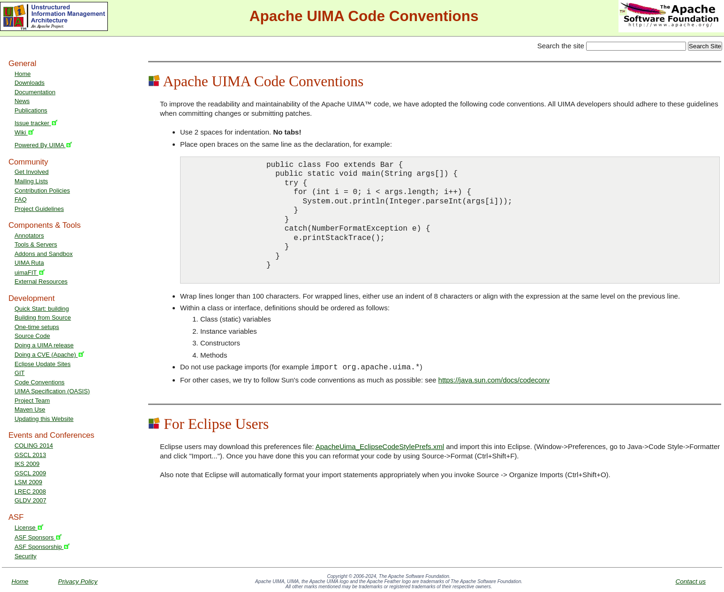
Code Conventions (40, 382)
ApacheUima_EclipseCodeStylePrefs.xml (380, 446)
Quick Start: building (42, 308)
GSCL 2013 (30, 454)
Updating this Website (44, 418)
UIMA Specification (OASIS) (52, 391)
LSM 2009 (28, 482)
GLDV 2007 (30, 500)
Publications (31, 110)
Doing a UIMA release (44, 345)
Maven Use (30, 409)
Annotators (29, 235)
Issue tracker (36, 123)
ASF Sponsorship (42, 546)
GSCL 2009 (30, 473)
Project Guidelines (39, 208)
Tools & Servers (36, 244)
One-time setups (37, 326)
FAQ (21, 199)
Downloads (30, 82)
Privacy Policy (78, 581)
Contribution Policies (42, 190)
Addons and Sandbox (44, 253)
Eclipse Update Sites (43, 363)
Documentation (35, 92)
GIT (20, 372)
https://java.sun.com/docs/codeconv (494, 380)
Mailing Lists (31, 181)
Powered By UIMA (43, 145)
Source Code (32, 335)
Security (26, 556)
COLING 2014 (34, 445)
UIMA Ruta (29, 262)
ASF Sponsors (38, 537)
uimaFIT (30, 272)
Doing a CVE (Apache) (49, 354)
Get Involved (32, 171)
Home (23, 73)
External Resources (41, 281)
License (29, 527)
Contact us (690, 581)
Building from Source (43, 317)
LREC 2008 (30, 491)
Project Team (32, 400)
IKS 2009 (27, 463)
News (22, 101)
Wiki (24, 132)
